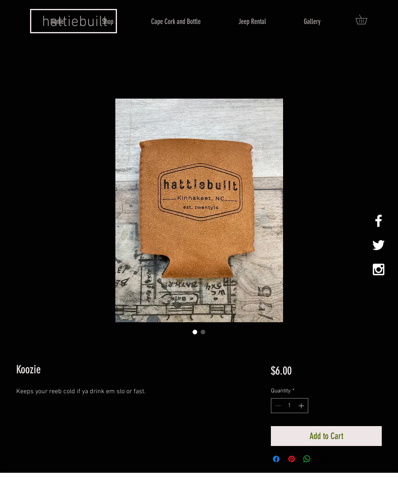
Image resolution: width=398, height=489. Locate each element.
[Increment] (302, 406)
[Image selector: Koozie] (195, 332)
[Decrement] (277, 406)
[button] (365, 19)
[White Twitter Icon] (378, 245)
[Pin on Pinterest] (291, 459)
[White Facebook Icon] (378, 221)
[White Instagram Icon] (378, 269)
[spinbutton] (289, 406)
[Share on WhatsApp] (307, 459)
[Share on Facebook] (276, 459)
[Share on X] (322, 459)
